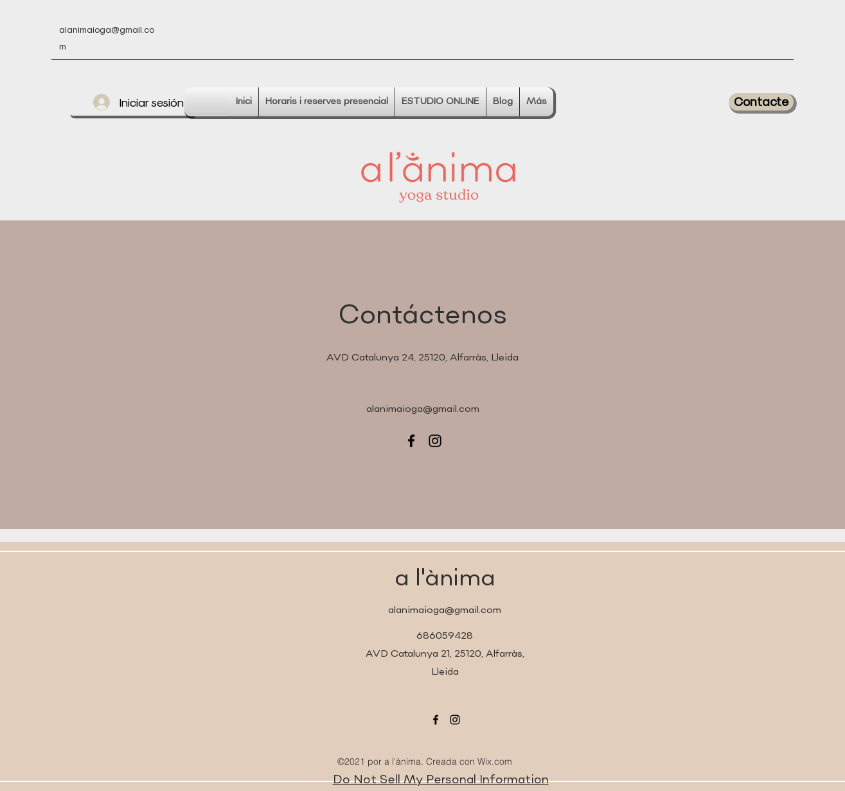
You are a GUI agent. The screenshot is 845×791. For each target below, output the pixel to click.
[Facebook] (411, 440)
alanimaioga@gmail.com (422, 409)
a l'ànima (445, 579)
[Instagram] (435, 440)
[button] (761, 102)
